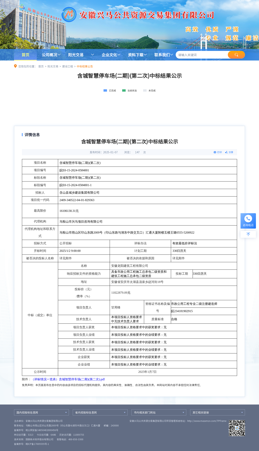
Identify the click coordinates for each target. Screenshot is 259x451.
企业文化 (109, 54)
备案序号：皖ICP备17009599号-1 (31, 444)
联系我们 (162, 54)
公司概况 (49, 54)
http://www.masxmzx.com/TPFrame (206, 421)
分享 (231, 152)
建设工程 (67, 66)
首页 (25, 54)
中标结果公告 (85, 66)
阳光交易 (76, 54)
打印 (219, 152)
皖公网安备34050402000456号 (42, 430)
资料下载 (135, 54)
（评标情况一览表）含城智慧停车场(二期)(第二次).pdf (68, 379)
